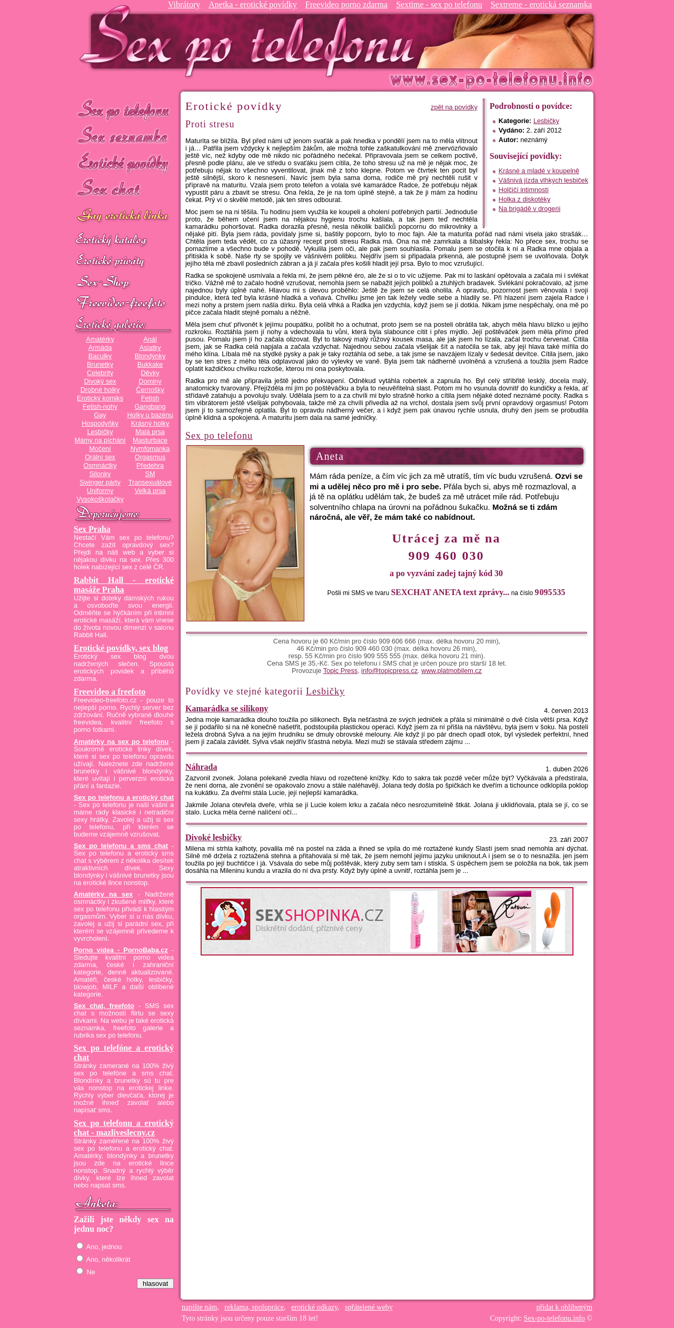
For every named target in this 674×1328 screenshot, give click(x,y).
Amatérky (100, 339)
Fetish (150, 398)
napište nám (199, 1307)
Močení (100, 448)
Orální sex (100, 457)
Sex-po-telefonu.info (554, 1318)
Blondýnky (150, 356)
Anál (149, 339)
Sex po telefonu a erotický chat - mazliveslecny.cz (124, 1128)
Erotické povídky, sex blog (121, 647)
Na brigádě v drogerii (529, 209)
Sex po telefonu (124, 109)
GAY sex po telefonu (124, 216)
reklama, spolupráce (254, 1307)
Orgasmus (150, 457)
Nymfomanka (150, 448)
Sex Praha (92, 529)
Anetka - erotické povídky (253, 4)
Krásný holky (150, 423)
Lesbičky (100, 432)
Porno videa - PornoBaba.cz (121, 950)
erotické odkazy (314, 1307)
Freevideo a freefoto (109, 691)
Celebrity (100, 373)
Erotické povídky (124, 162)
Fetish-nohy (100, 406)
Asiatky (150, 347)
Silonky (100, 474)
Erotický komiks (100, 398)
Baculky (100, 356)
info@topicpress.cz (389, 671)
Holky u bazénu (150, 415)
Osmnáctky (99, 465)
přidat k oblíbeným (564, 1307)
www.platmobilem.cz (451, 671)
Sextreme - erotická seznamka (541, 4)
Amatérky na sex (103, 894)
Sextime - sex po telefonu (439, 4)
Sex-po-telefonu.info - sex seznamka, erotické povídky (251, 41)
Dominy (150, 381)
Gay (100, 415)
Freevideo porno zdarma (346, 4)
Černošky (150, 390)
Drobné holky (100, 390)
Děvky (150, 373)
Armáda (100, 347)
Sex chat (124, 189)
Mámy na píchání (99, 440)
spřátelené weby (369, 1307)
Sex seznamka (124, 136)
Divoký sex (100, 381)
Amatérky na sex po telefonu (121, 742)
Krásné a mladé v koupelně (539, 171)
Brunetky (100, 364)
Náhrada (201, 766)
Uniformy (100, 491)
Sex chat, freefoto (104, 1006)
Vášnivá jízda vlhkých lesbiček (543, 180)
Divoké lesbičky (213, 837)
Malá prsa (150, 432)
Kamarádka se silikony (226, 708)
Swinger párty (100, 482)
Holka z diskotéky (524, 199)
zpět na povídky (454, 107)
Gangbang (149, 406)
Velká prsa (149, 491)
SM (150, 474)
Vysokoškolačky (100, 499)
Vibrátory (184, 4)
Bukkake (150, 364)
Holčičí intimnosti (524, 190)
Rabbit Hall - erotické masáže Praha (124, 585)
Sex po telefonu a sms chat (121, 846)
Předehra (150, 465)
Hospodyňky (100, 423)
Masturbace (150, 440)
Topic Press (340, 671)
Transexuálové (150, 482)
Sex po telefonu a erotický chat (124, 797)
